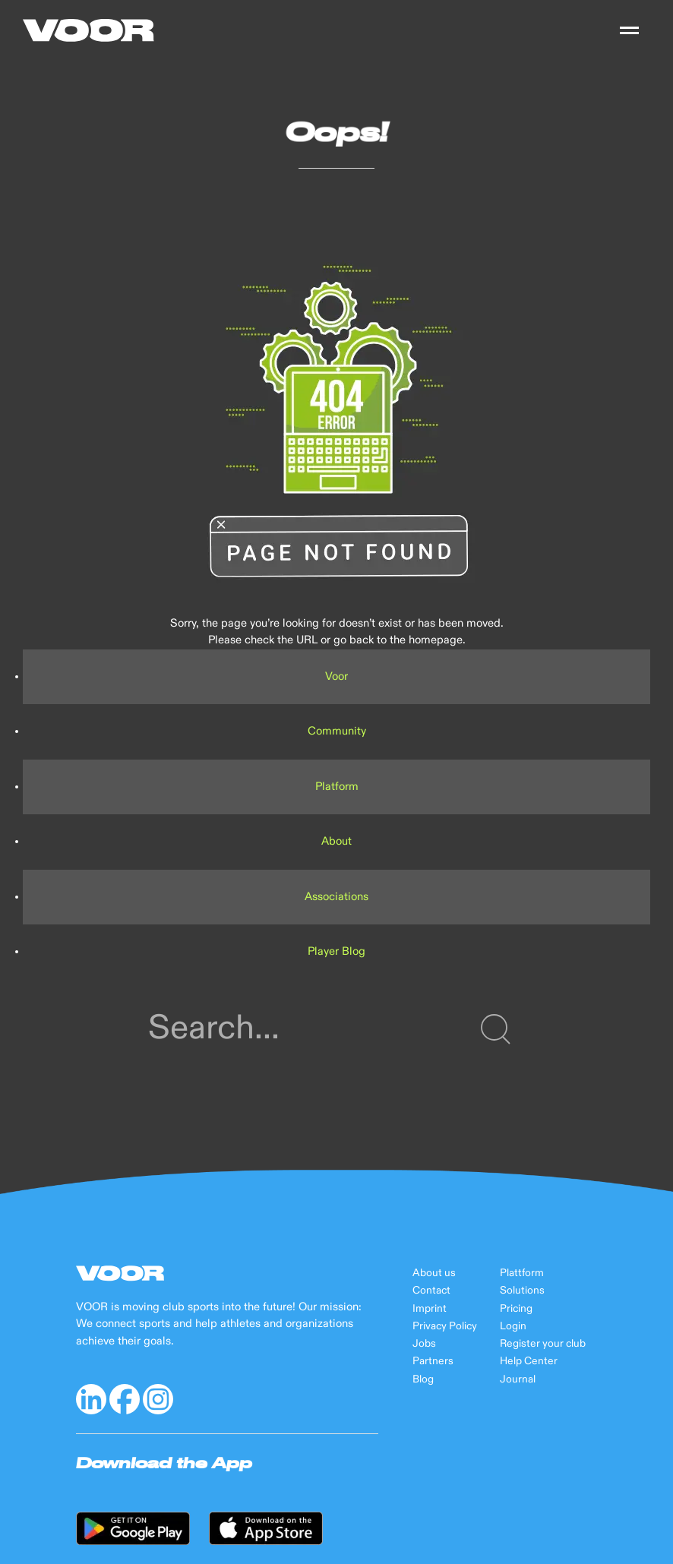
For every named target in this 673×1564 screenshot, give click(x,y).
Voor (336, 676)
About (336, 841)
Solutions (522, 1290)
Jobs (424, 1343)
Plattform (522, 1273)
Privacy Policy (444, 1326)
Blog (423, 1379)
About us (434, 1273)
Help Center (529, 1361)
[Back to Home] (88, 30)
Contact (431, 1290)
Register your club (543, 1343)
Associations (336, 896)
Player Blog (336, 951)
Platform (337, 786)
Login (513, 1326)
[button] (629, 30)
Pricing (516, 1308)
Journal (518, 1379)
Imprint (429, 1308)
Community (337, 731)
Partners (432, 1361)
